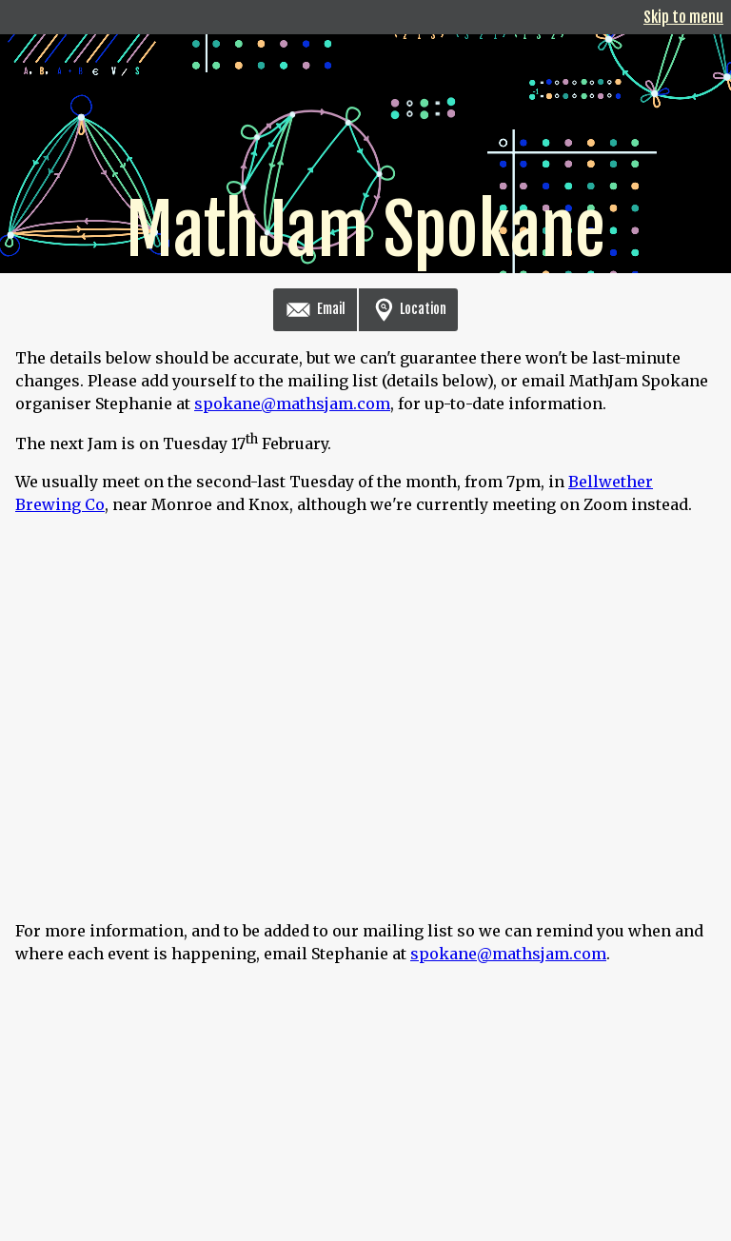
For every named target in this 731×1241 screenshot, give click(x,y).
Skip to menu (683, 17)
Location (407, 309)
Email (315, 309)
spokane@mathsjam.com (292, 403)
